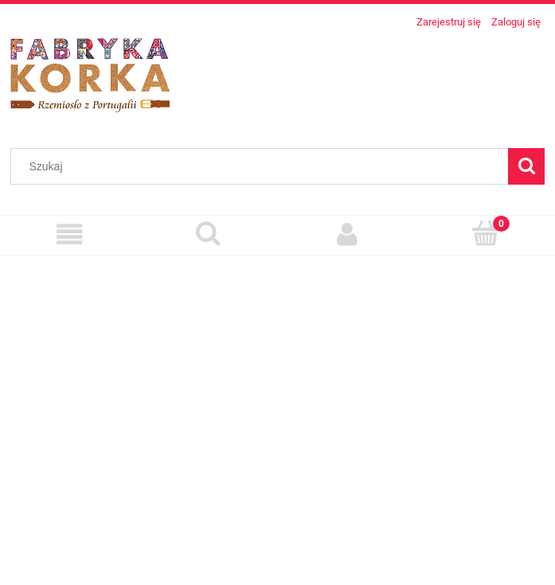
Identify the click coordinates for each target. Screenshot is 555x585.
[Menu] (69, 234)
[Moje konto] (347, 234)
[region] (277, 414)
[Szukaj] (526, 166)
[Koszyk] (485, 233)
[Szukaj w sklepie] (263, 166)
